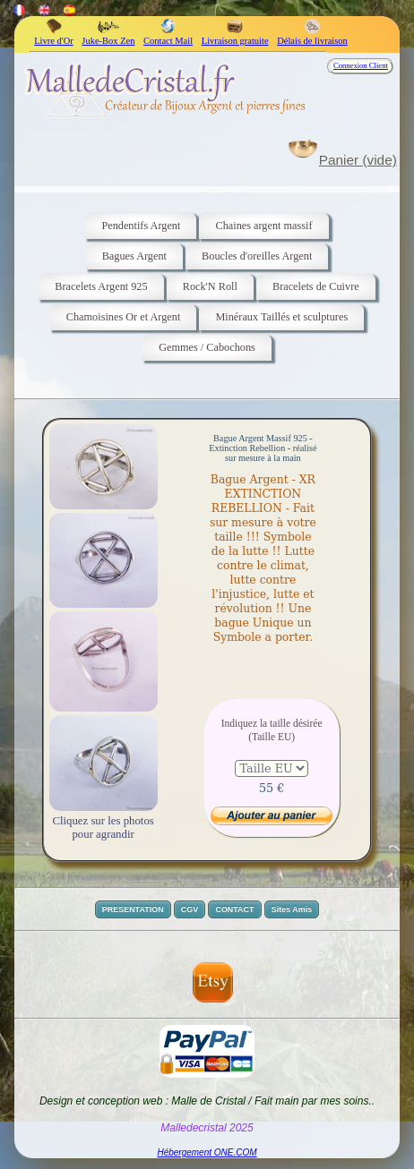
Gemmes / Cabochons (207, 347)
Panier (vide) (358, 159)
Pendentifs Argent (140, 225)
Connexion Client (360, 65)
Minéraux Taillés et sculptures (281, 317)
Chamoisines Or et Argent (123, 317)
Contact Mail (168, 36)
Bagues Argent (134, 256)
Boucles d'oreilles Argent (257, 256)
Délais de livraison (312, 36)
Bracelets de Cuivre (315, 286)
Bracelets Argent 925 (101, 286)
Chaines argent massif (263, 225)
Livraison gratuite (235, 36)
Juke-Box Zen (108, 36)
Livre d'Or (53, 36)
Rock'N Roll (210, 286)
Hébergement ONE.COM (206, 1152)
